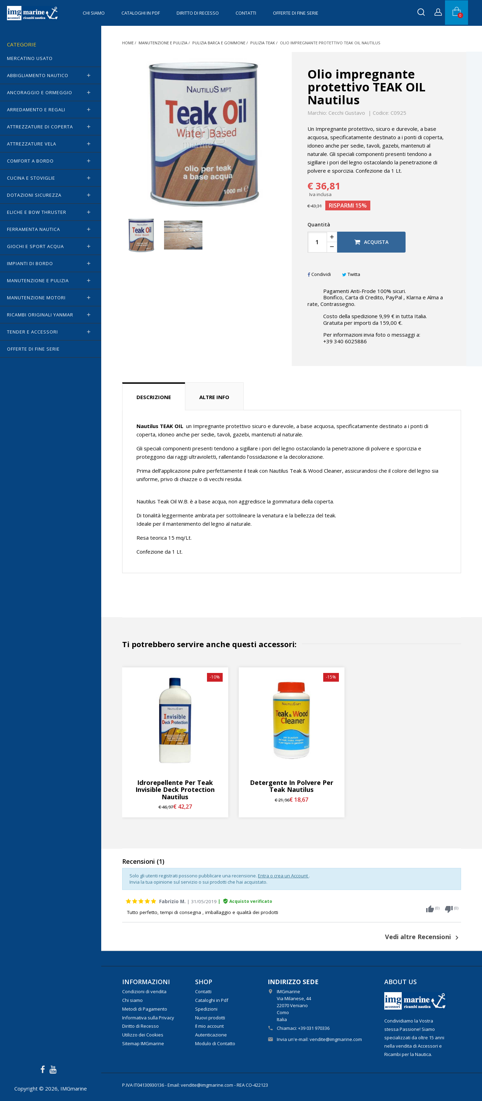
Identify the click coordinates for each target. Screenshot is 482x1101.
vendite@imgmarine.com (336, 1039)
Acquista (371, 242)
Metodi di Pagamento (144, 1009)
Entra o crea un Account (283, 875)
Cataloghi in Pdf (140, 13)
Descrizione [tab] (153, 397)
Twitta (351, 274)
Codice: (381, 113)
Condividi (319, 274)
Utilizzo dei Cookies (142, 1035)
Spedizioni (206, 1009)
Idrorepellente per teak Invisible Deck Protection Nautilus (175, 789)
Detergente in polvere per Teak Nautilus (291, 786)
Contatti (246, 13)
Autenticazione (211, 1035)
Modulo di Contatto (215, 1043)
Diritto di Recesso (198, 13)
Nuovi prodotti (210, 1017)
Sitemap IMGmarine (143, 1043)
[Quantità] (317, 242)
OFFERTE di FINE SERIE (295, 13)
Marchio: (317, 113)
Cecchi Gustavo (346, 112)
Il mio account (209, 1026)
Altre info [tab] (214, 397)
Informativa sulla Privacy (148, 1017)
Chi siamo (94, 13)
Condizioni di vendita (144, 991)
